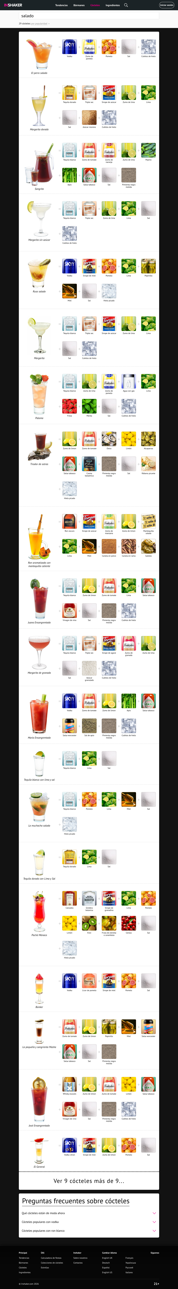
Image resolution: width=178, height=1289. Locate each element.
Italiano (129, 1272)
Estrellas (45, 1267)
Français (129, 1258)
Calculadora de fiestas (51, 1258)
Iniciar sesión (166, 5)
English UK (107, 1258)
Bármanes (79, 5)
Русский (129, 1267)
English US (107, 1272)
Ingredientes (113, 5)
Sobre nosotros (80, 1258)
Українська (131, 1262)
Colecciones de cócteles (52, 1262)
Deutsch (106, 1262)
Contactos (78, 1262)
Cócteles (95, 5)
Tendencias (61, 5)
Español (106, 1267)
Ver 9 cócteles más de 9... (89, 1181)
